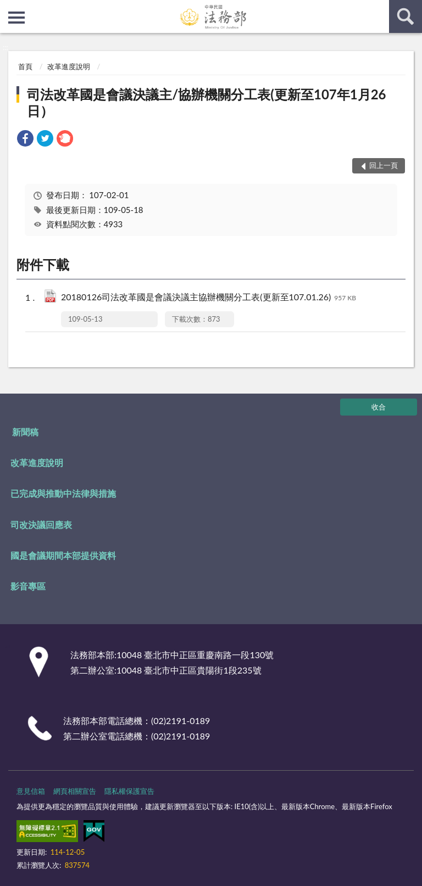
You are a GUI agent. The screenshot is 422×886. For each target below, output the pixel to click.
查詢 (405, 16)
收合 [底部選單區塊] (378, 406)
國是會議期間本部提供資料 (63, 555)
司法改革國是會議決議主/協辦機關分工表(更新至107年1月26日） (206, 102)
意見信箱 (30, 791)
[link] (25, 139)
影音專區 (28, 586)
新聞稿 (25, 432)
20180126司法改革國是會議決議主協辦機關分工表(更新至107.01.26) (208, 297)
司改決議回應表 (41, 524)
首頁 (25, 66)
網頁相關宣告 (74, 791)
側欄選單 (16, 18)
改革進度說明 (68, 66)
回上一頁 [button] (383, 165)
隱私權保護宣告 (129, 791)
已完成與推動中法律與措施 (63, 493)
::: (9, 8)
